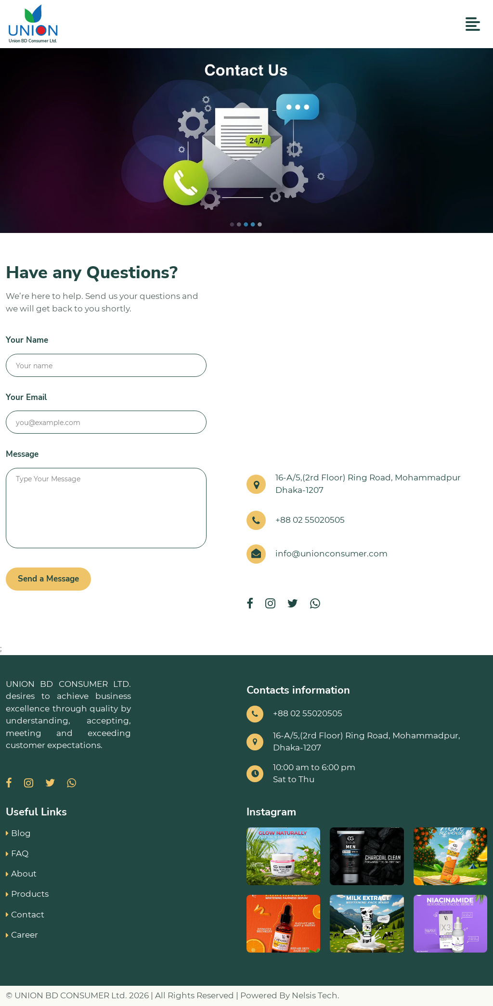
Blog (18, 833)
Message (22, 454)
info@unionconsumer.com (331, 553)
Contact (25, 914)
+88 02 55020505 (310, 520)
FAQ (17, 853)
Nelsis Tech (314, 995)
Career (22, 935)
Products (27, 894)
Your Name (27, 340)
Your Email (26, 397)
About (21, 873)
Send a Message (48, 578)
